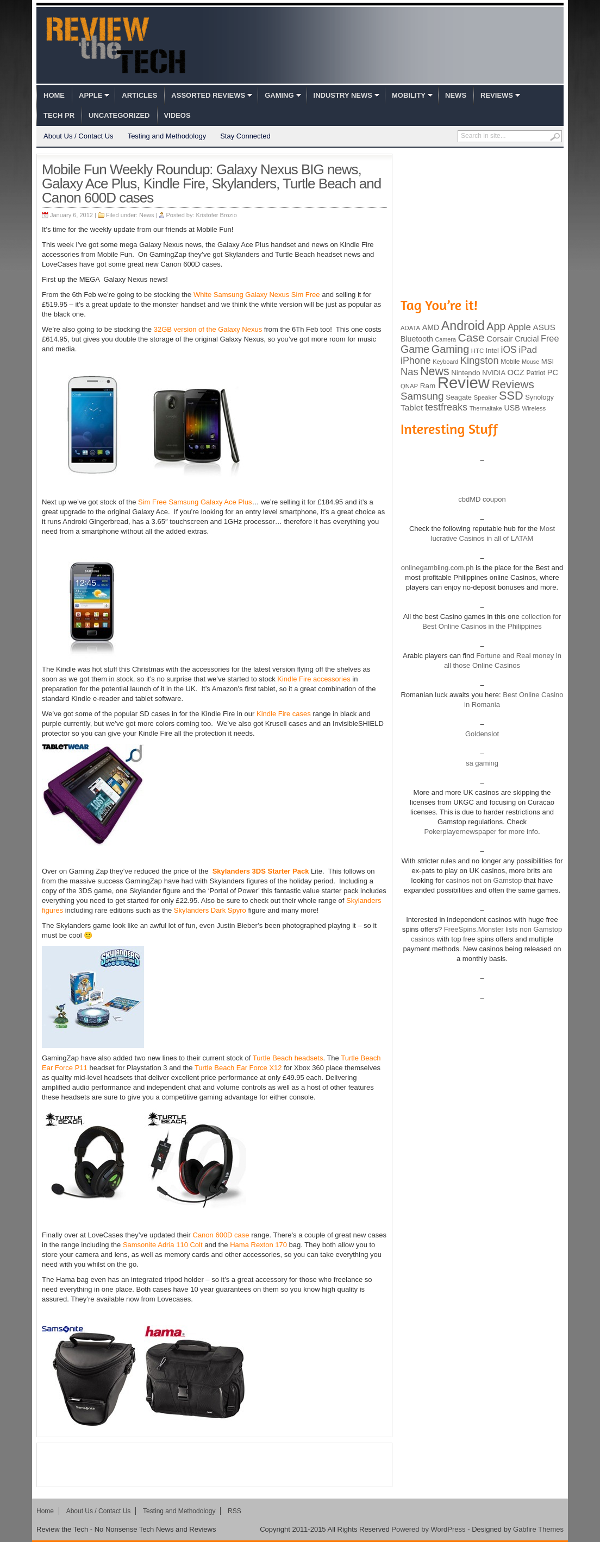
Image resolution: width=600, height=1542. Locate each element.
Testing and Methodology (167, 136)
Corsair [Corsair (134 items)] (499, 338)
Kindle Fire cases (284, 714)
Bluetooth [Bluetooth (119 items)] (417, 338)
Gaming (279, 95)
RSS (234, 1511)
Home (54, 95)
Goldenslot (482, 734)
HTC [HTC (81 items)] (477, 350)
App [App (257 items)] (495, 326)
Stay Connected (245, 136)
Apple (90, 95)
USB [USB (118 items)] (512, 407)
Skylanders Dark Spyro (210, 910)
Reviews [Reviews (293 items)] (513, 384)
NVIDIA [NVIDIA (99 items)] (493, 373)
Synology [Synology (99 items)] (539, 397)
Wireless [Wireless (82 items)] (534, 408)
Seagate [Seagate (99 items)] (459, 397)
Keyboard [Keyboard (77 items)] (445, 361)
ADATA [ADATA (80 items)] (410, 328)
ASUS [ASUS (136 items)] (544, 327)
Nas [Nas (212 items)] (409, 371)
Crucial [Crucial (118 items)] (527, 338)
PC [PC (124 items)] (552, 372)
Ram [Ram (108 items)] (428, 386)
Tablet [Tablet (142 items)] (412, 407)
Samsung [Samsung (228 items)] (422, 396)
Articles (139, 95)
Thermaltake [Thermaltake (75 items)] (486, 408)
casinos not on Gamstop (483, 880)
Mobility (409, 95)
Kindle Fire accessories (313, 679)
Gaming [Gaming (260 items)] (450, 349)
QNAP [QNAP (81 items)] (409, 386)
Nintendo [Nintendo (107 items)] (465, 373)
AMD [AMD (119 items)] (430, 327)
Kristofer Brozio (216, 215)
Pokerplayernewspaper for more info (481, 831)
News (455, 95)
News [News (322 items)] (434, 371)
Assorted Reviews (208, 95)
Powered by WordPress (428, 1529)
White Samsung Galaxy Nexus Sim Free (256, 294)
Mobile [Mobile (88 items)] (510, 361)
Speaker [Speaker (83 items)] (485, 397)
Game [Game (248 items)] (415, 349)
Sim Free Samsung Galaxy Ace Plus (195, 502)
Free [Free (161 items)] (550, 338)
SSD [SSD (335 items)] (511, 395)
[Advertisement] (215, 1465)
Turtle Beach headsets (288, 1058)
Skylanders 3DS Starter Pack (260, 871)
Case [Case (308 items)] (471, 337)
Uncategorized (119, 115)
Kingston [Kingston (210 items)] (479, 360)
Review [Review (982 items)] (464, 382)
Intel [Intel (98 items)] (492, 350)
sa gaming (482, 763)
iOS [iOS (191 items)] (509, 349)
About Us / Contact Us (78, 136)
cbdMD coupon (481, 499)
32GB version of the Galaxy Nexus (208, 329)
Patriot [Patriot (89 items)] (536, 373)
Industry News (343, 95)
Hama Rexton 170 (258, 1245)
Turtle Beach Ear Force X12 (238, 1068)
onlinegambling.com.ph (437, 568)
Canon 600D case (221, 1235)
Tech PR (58, 115)
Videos (177, 115)
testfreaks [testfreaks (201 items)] (446, 407)
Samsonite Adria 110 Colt (163, 1245)
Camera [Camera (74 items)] (445, 339)
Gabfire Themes (538, 1529)
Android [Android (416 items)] (463, 326)
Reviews (496, 95)
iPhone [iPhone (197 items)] (416, 360)
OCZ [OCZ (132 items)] (516, 372)
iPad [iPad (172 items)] (527, 350)
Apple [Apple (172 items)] (519, 327)
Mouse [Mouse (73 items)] (530, 361)
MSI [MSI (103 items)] (547, 361)
